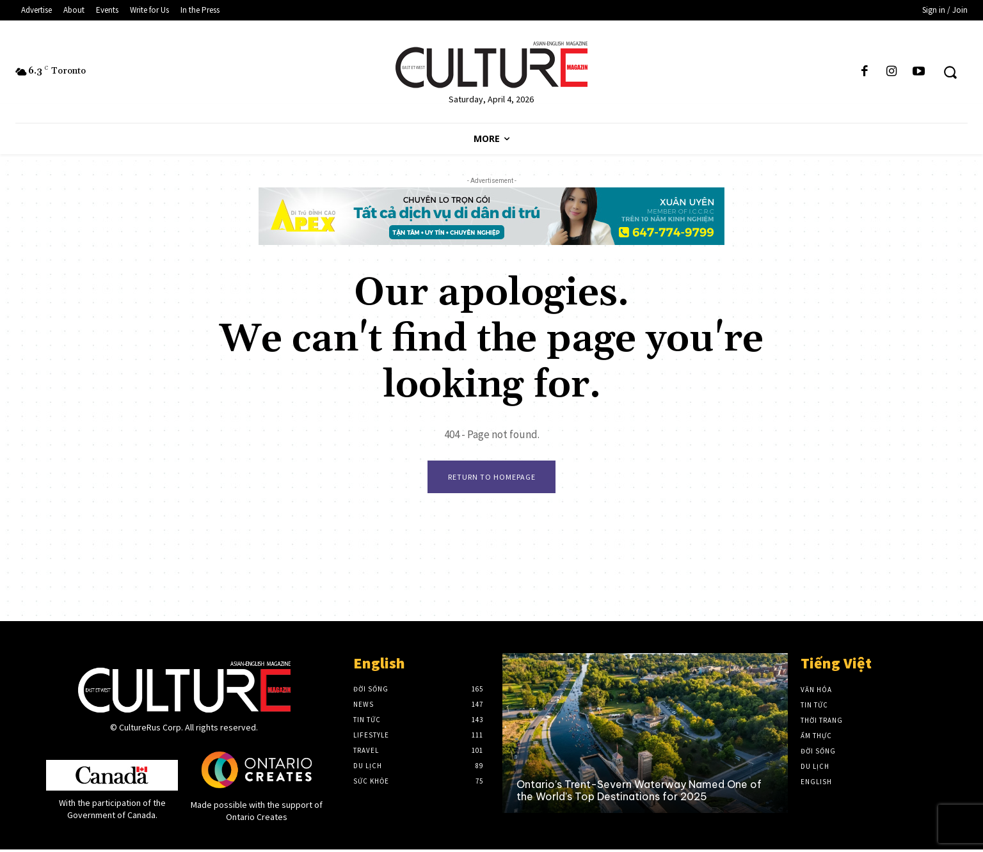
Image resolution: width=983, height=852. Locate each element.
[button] (950, 72)
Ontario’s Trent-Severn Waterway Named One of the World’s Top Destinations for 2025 (639, 792)
